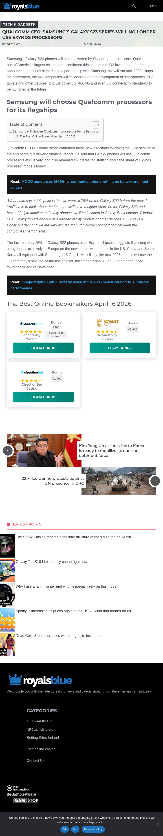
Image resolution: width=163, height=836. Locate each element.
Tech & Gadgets (19, 24)
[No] (157, 824)
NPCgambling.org (40, 729)
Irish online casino (41, 749)
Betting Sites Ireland (43, 738)
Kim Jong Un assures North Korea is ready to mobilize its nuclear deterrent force (111, 450)
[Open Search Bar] (134, 6)
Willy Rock (13, 43)
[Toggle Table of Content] (94, 125)
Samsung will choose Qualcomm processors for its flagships (56, 131)
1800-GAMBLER (39, 721)
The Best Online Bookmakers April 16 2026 (47, 136)
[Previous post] (7, 450)
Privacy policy (93, 829)
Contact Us (35, 760)
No (75, 829)
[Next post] (155, 481)
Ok (64, 829)
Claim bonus (43, 348)
